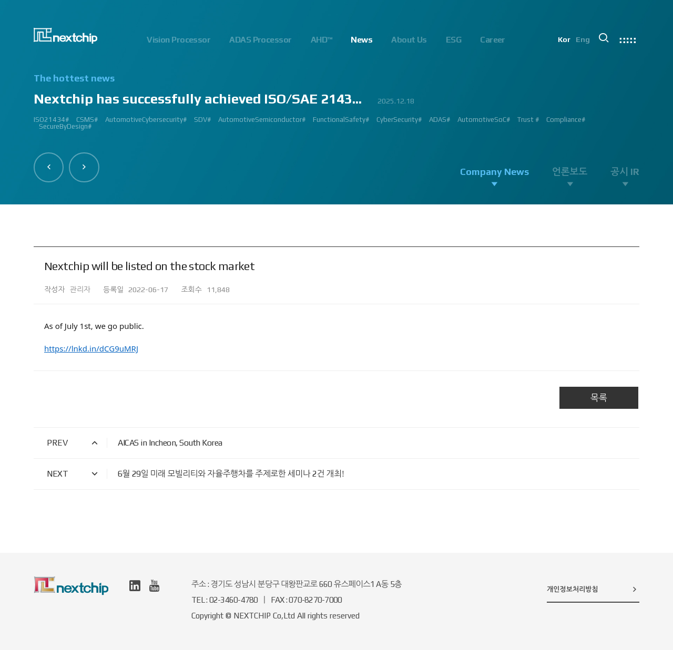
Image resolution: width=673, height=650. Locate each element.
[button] (49, 167)
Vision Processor (178, 40)
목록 (598, 398)
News (361, 40)
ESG (453, 40)
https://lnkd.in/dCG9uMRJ (91, 348)
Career (492, 40)
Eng (584, 40)
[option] (336, 106)
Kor (565, 40)
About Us (409, 40)
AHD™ (321, 40)
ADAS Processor (260, 40)
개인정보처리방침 (593, 589)
